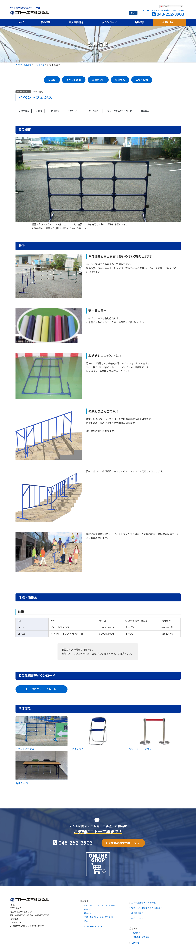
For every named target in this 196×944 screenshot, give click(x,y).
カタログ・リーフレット (42, 689)
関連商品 (143, 111)
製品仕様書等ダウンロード (118, 111)
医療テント (98, 79)
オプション (71, 111)
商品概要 (24, 111)
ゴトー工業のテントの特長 (143, 902)
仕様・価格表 (91, 111)
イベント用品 (37, 92)
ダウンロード (137, 918)
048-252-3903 (170, 14)
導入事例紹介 (137, 913)
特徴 (38, 111)
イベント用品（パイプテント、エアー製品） (101, 905)
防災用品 (120, 79)
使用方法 (53, 111)
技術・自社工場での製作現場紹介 (146, 908)
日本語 (164, 6)
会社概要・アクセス (141, 937)
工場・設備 (141, 79)
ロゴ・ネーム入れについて (94, 926)
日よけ (52, 79)
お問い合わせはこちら (124, 843)
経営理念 (136, 933)
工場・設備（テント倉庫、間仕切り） (99, 917)
